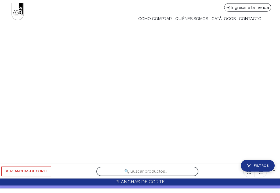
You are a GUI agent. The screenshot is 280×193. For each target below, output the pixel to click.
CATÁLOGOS (224, 18)
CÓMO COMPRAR (155, 18)
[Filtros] (258, 166)
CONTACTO (250, 18)
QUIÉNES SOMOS (191, 18)
